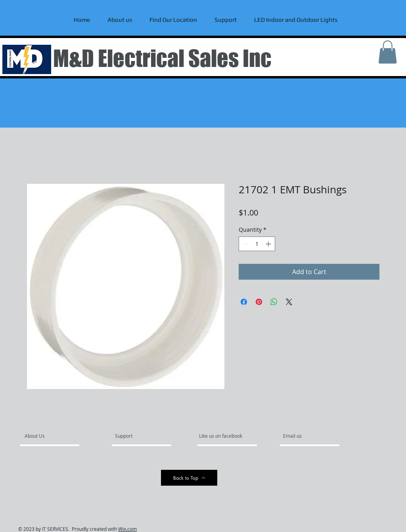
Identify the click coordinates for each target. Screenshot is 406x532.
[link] (387, 52)
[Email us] (304, 436)
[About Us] (55, 436)
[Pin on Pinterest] (259, 302)
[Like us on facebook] (223, 436)
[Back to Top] (189, 478)
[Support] (134, 436)
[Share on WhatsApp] (274, 302)
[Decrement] (245, 244)
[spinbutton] (257, 244)
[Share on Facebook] (244, 302)
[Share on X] (289, 302)
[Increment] (269, 244)
